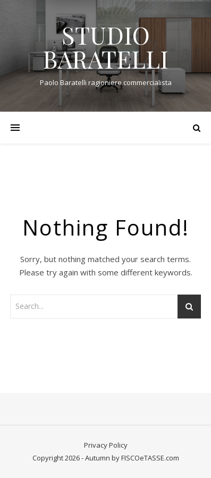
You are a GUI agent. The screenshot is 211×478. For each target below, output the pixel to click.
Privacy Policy (106, 445)
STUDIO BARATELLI (105, 47)
